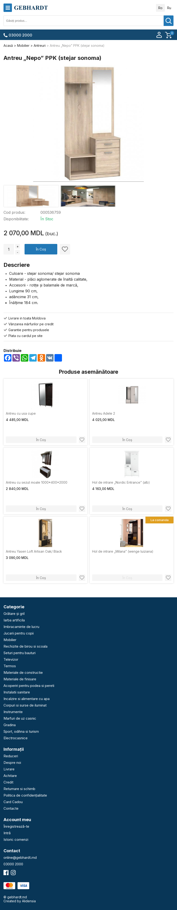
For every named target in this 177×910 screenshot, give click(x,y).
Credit (8, 782)
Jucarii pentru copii (19, 633)
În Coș (41, 249)
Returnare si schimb (19, 789)
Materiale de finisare (20, 679)
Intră (7, 833)
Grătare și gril (14, 613)
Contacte (11, 808)
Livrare (9, 769)
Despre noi (12, 762)
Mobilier (10, 640)
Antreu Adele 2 (103, 413)
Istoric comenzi (16, 839)
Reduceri (11, 756)
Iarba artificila (14, 620)
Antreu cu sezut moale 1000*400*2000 (36, 482)
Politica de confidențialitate (25, 795)
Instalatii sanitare (17, 692)
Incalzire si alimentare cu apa (27, 698)
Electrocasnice (16, 738)
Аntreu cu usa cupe (21, 413)
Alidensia (29, 901)
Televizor (11, 659)
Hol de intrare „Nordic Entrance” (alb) (121, 482)
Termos (10, 666)
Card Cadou (13, 802)
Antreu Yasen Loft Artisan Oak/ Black (34, 551)
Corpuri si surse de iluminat (25, 705)
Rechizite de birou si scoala (25, 646)
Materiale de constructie (23, 672)
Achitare (10, 775)
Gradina (10, 725)
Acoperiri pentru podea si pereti (29, 685)
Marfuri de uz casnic (20, 718)
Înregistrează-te (16, 826)
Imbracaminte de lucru (21, 626)
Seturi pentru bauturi (20, 653)
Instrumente (13, 712)
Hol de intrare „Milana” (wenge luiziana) (122, 551)
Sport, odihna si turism (21, 731)
